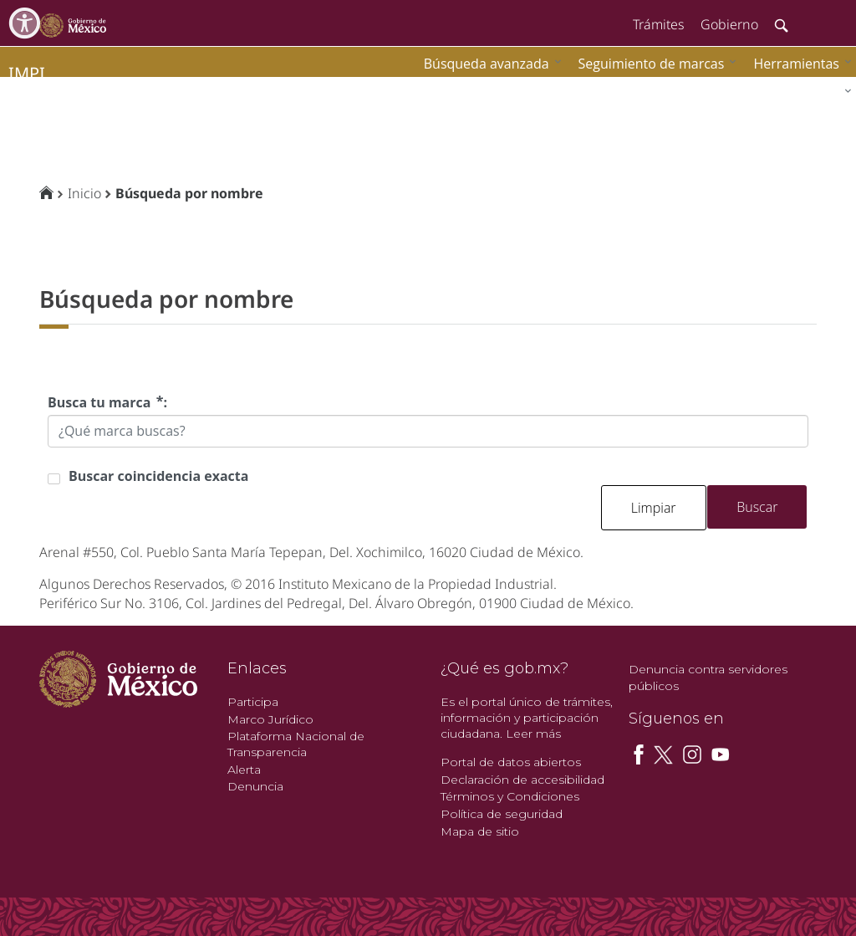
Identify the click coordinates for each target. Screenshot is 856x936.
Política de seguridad (502, 813)
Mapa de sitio (480, 831)
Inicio (84, 193)
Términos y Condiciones (510, 796)
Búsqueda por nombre (189, 193)
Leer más (533, 733)
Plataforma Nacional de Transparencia (295, 744)
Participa (252, 701)
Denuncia (255, 786)
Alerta (244, 769)
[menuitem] (798, 63)
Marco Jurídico (270, 719)
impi (26, 73)
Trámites (658, 24)
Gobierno (729, 24)
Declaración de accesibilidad (522, 779)
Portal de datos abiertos (511, 762)
